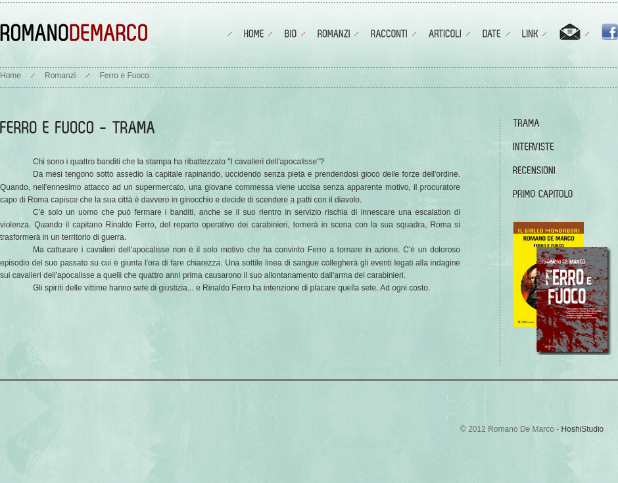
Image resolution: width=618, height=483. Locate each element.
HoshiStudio (582, 429)
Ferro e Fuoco (124, 75)
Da (38, 174)
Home (10, 75)
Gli (38, 287)
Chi (39, 161)
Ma (38, 249)
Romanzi (60, 75)
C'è (39, 212)
